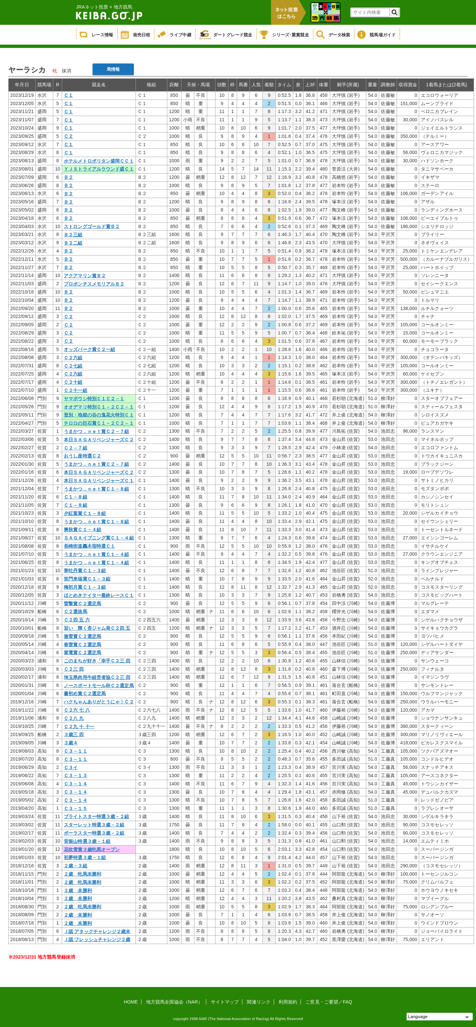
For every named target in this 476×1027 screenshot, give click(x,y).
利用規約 (288, 1002)
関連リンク (258, 1002)
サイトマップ (225, 1002)
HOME (131, 1002)
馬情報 (113, 69)
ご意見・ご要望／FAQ (328, 1002)
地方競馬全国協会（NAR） (174, 1002)
